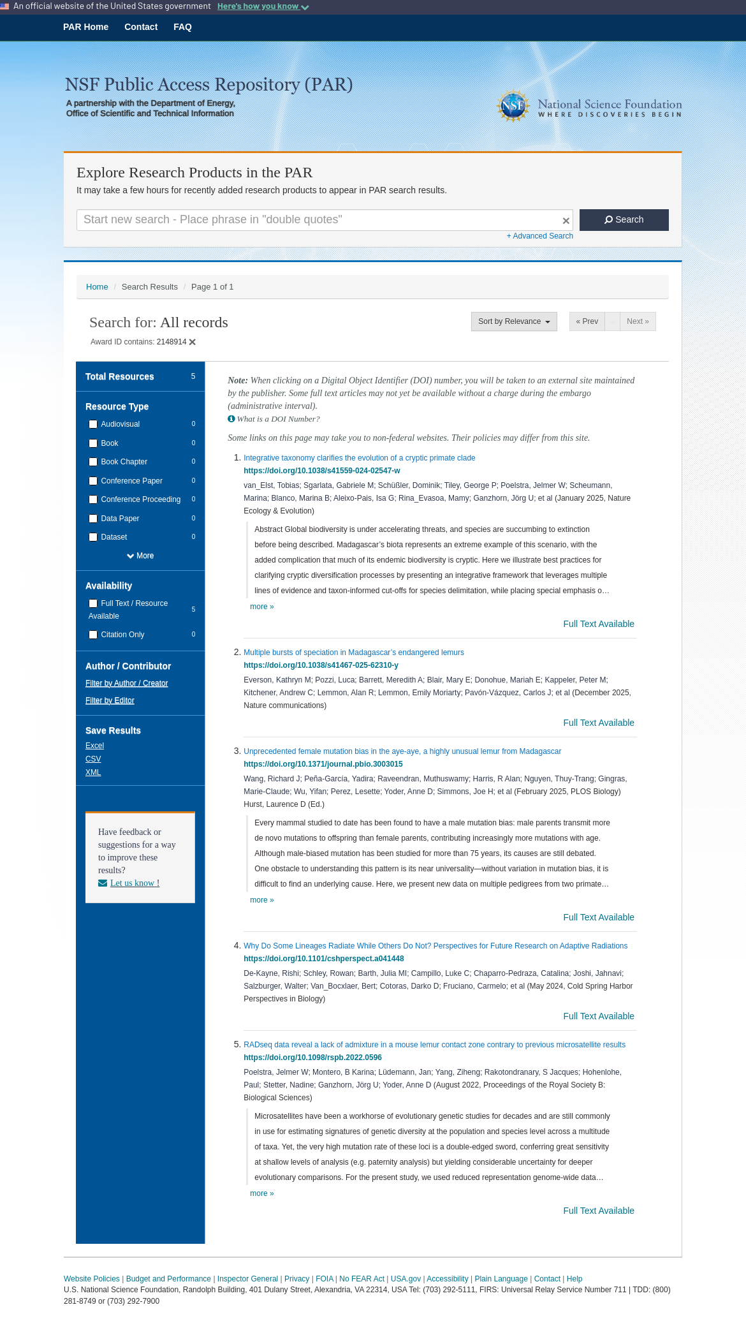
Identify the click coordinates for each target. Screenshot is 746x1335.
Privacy (296, 1278)
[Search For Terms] (325, 220)
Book (108, 443)
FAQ (182, 27)
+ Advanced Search (540, 236)
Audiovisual (119, 424)
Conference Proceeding (139, 499)
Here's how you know (263, 5)
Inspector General (247, 1278)
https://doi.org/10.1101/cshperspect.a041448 (326, 958)
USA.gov (406, 1278)
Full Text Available (600, 624)
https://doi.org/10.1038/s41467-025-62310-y (323, 665)
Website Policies (92, 1278)
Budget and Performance (168, 1278)
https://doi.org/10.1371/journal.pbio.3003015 (325, 764)
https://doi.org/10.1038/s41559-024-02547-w (324, 470)
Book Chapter (123, 461)
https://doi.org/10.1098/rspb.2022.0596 (315, 1057)
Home (97, 286)
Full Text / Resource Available (128, 610)
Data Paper (119, 518)
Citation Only (121, 634)
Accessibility (447, 1278)
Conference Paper (131, 480)
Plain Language (500, 1278)
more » (262, 606)
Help (575, 1278)
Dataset (113, 537)
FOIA (324, 1278)
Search (623, 219)
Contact (140, 27)
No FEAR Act (361, 1278)
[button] (95, 745)
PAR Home (85, 27)
